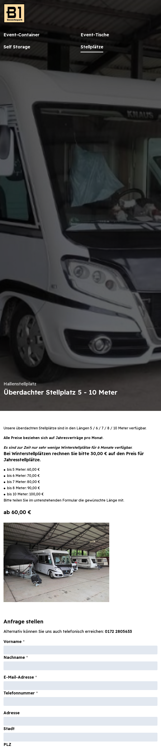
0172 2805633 (118, 631)
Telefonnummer (19, 693)
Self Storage (17, 46)
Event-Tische (95, 34)
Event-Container (21, 34)
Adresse (12, 712)
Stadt (9, 728)
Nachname (14, 657)
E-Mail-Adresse (19, 677)
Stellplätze (92, 46)
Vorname (13, 641)
